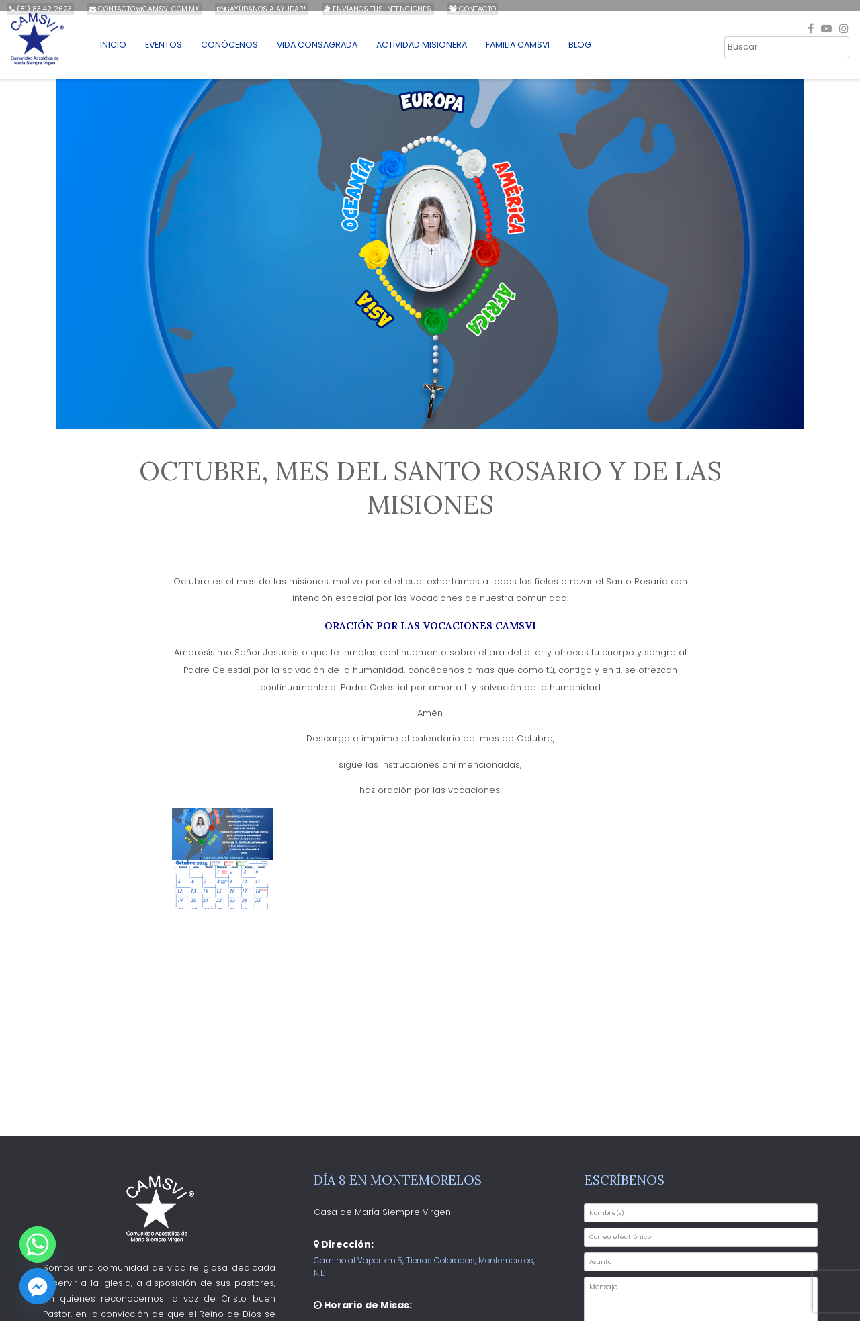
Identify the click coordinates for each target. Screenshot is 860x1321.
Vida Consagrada (332, 51)
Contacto (463, 9)
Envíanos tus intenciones (370, 9)
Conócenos (241, 51)
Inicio (124, 51)
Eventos (175, 51)
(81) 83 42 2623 (40, 9)
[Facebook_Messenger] (37, 1286)
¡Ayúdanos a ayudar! (256, 9)
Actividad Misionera (439, 51)
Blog (602, 51)
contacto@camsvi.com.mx (141, 9)
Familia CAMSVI (538, 51)
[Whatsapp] (37, 1244)
